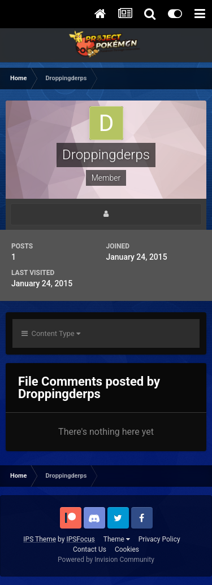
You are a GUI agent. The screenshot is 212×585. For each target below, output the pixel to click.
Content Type (50, 333)
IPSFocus (80, 539)
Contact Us (89, 549)
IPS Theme (39, 539)
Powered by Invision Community (106, 560)
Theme (116, 539)
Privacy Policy (159, 539)
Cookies (127, 549)
